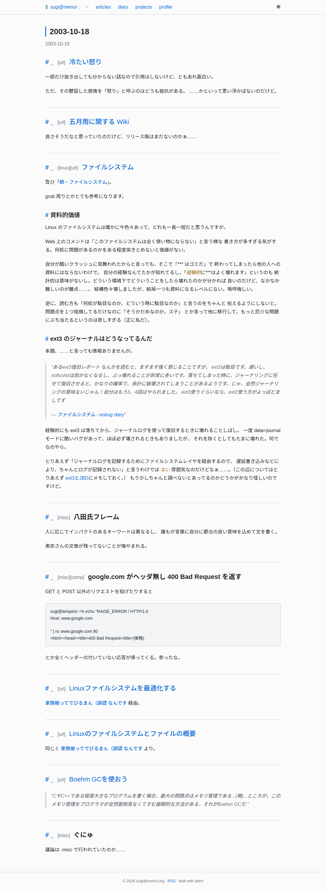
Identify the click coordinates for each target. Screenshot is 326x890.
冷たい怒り (85, 62)
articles (103, 7)
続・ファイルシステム (83, 182)
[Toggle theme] (278, 7)
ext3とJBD (76, 478)
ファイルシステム (108, 167)
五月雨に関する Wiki (99, 121)
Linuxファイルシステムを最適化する (122, 688)
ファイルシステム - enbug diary (90, 414)
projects (143, 7)
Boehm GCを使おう (98, 779)
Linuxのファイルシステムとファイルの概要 (132, 733)
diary (123, 7)
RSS (171, 881)
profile (165, 7)
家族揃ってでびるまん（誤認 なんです (86, 703)
